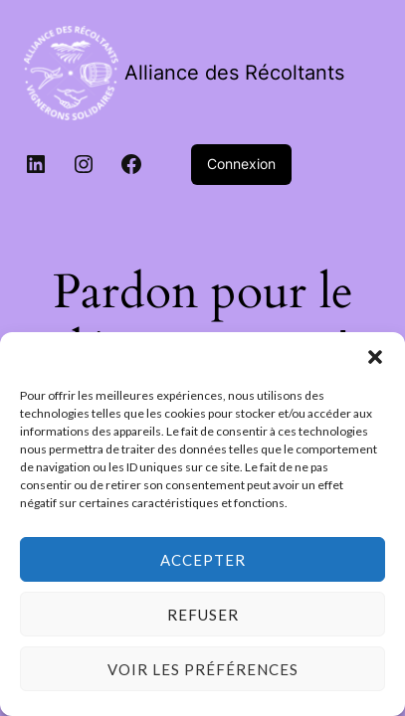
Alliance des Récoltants (234, 73)
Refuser (203, 615)
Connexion (241, 163)
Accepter (203, 560)
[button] (375, 357)
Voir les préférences (203, 669)
